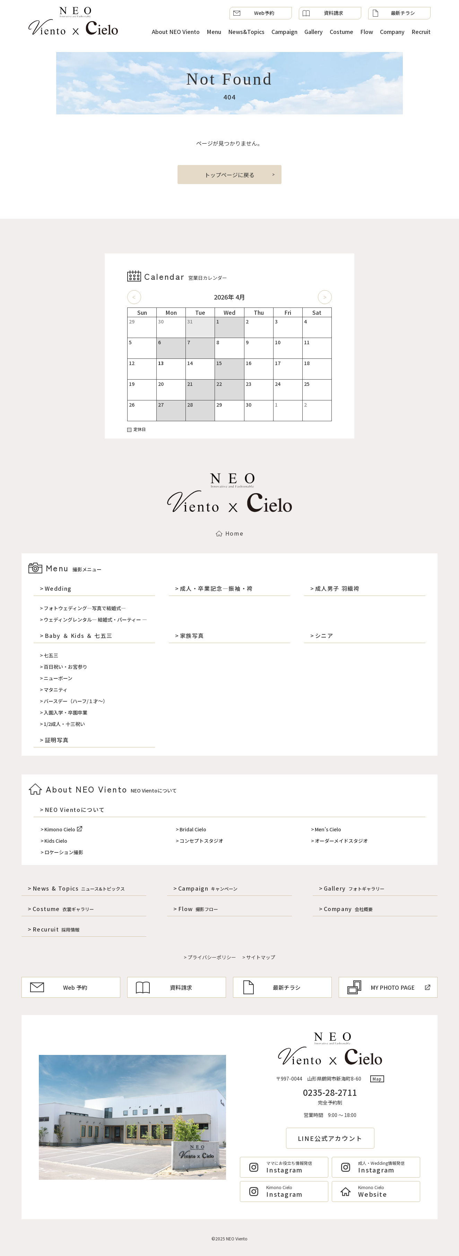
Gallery (313, 31)
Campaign (284, 31)
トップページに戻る (229, 175)
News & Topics (79, 888)
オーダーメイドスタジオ (341, 840)
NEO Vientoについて (75, 809)
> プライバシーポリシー (210, 957)
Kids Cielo (55, 840)
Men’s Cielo (328, 829)
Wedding (58, 588)
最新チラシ (393, 13)
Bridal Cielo (193, 829)
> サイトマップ (258, 957)
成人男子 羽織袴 (337, 588)
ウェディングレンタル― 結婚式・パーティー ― (95, 619)
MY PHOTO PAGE (388, 987)
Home (229, 533)
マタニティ (56, 689)
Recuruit (56, 929)
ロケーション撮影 (63, 852)
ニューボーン (58, 678)
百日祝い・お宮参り (65, 666)
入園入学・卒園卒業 (65, 712)
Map (377, 1079)
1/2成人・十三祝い (64, 723)
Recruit (421, 31)
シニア (324, 635)
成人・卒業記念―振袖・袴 (216, 588)
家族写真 (192, 635)
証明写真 (57, 740)
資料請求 (323, 13)
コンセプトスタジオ (201, 840)
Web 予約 (58, 987)
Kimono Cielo (63, 829)
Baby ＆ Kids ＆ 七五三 (79, 635)
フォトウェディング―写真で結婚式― (85, 608)
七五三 (51, 655)
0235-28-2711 (330, 1092)
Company (392, 31)
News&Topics (246, 31)
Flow (366, 31)
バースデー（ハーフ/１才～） (76, 701)
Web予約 (253, 13)
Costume (341, 31)
